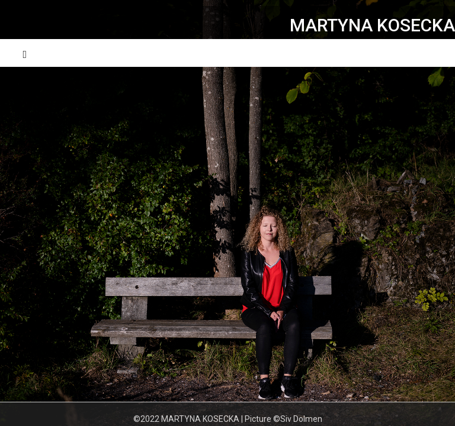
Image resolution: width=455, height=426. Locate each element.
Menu (420, 53)
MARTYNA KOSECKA (372, 25)
